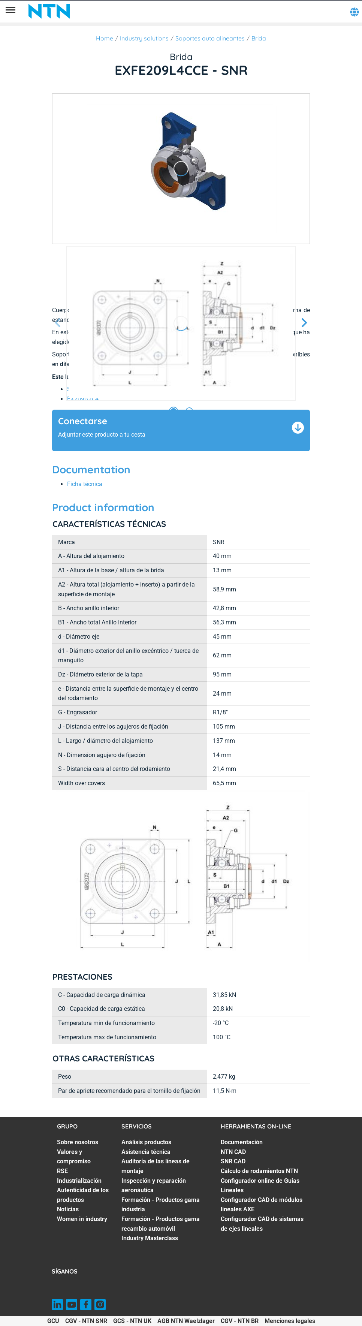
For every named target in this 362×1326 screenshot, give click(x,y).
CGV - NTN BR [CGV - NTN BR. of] (240, 1321)
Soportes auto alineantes (210, 38)
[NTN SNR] (49, 11)
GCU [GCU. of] (53, 1321)
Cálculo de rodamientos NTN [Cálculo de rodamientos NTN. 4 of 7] (259, 1171)
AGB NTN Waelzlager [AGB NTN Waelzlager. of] (186, 1321)
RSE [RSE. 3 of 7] (62, 1171)
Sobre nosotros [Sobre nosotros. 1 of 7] (77, 1142)
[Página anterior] (58, 323)
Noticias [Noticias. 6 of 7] (68, 1209)
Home (104, 38)
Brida (258, 38)
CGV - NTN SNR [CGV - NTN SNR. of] (86, 1321)
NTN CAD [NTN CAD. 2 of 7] (233, 1151)
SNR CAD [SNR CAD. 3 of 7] (233, 1161)
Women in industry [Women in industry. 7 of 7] (82, 1219)
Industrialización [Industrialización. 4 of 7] (79, 1180)
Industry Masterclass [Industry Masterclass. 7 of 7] (149, 1238)
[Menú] (10, 11)
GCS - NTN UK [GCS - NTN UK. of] (132, 1321)
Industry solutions (144, 38)
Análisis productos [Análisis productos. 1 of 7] (146, 1142)
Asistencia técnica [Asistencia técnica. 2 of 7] (146, 1151)
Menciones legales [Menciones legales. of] (290, 1321)
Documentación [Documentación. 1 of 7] (242, 1142)
